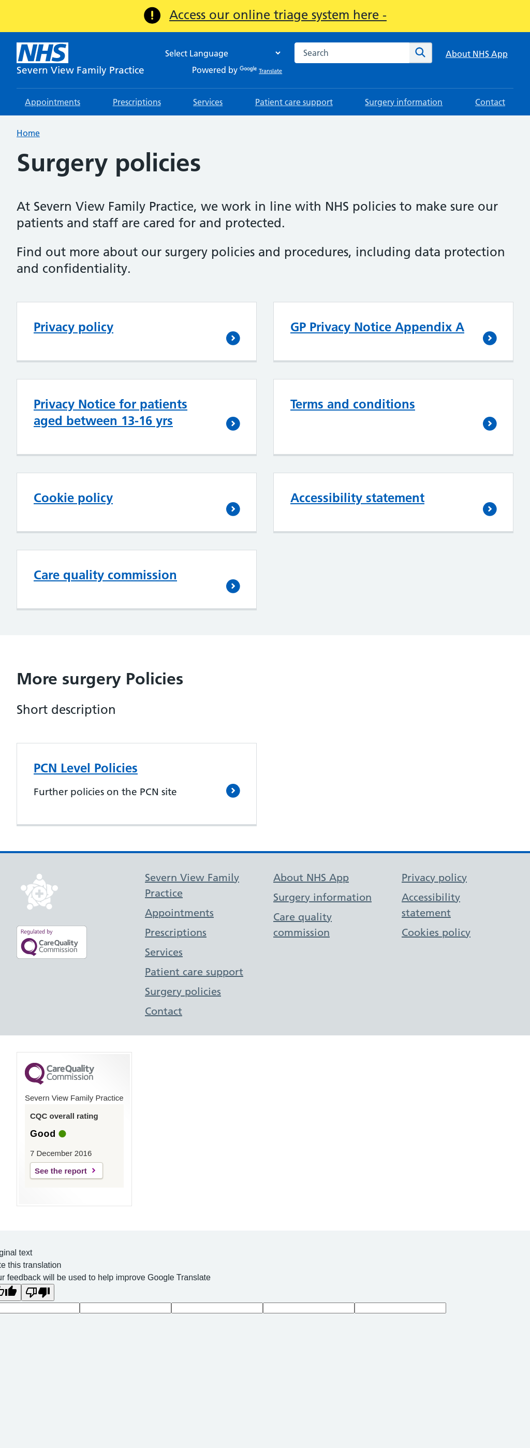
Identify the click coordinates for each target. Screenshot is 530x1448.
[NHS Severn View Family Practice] (80, 60)
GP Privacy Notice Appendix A (377, 326)
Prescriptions (137, 102)
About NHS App (477, 54)
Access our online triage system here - (278, 14)
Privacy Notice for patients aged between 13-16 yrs (110, 412)
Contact (490, 102)
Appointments (52, 102)
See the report (61, 1170)
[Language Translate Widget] (220, 53)
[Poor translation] (37, 1292)
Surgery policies (183, 991)
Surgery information (404, 102)
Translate (261, 71)
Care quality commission (105, 574)
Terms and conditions (352, 404)
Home (28, 133)
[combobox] (352, 52)
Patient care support (294, 102)
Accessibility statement (357, 497)
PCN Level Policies (86, 768)
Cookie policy (73, 497)
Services (208, 102)
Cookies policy (436, 932)
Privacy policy (73, 326)
